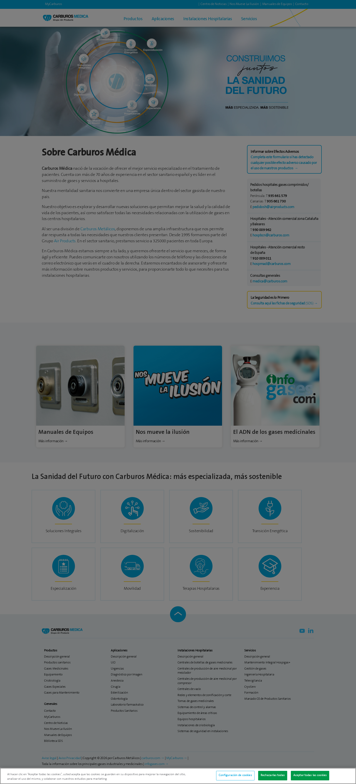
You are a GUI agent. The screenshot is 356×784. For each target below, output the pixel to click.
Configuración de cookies (235, 776)
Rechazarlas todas (273, 776)
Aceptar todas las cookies (310, 776)
